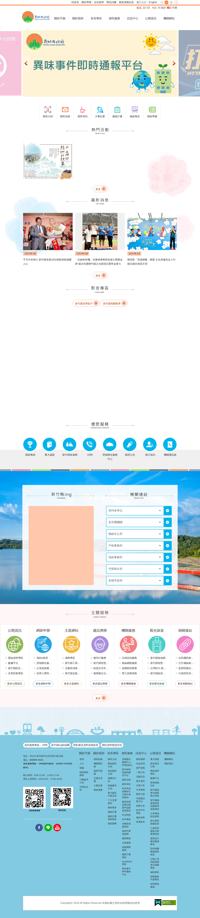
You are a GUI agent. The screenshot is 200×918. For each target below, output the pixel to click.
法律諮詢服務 (129, 658)
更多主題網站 (71, 683)
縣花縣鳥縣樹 (84, 773)
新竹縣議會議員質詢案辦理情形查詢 (154, 804)
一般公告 (140, 772)
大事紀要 (98, 785)
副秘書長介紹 (112, 787)
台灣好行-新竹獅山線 (159, 668)
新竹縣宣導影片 (84, 303)
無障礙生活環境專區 (102, 673)
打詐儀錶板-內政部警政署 (187, 663)
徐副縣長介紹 (112, 772)
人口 (82, 763)
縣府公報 (140, 794)
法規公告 (140, 785)
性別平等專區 (140, 811)
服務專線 (126, 838)
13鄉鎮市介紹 (84, 781)
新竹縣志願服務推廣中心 (74, 673)
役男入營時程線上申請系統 (45, 673)
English (153, 2)
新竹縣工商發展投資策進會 (74, 663)
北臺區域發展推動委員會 (74, 668)
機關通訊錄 (98, 765)
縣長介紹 (112, 759)
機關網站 (169, 18)
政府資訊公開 (154, 765)
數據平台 (13, 663)
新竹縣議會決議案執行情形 (154, 793)
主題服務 (126, 842)
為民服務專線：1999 (36, 745)
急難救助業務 (129, 668)
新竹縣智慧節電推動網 (102, 663)
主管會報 (140, 789)
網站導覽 (86, 2)
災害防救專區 (15, 673)
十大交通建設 (112, 801)
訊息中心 (132, 18)
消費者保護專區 (126, 825)
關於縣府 (78, 18)
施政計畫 (112, 812)
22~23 (146, 7)
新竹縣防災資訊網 (17, 668)
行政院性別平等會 (187, 673)
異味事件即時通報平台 (126, 871)
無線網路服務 (129, 663)
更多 (97, 189)
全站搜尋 (99, 2)
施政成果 (140, 817)
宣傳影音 (140, 822)
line (48, 824)
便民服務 (114, 18)
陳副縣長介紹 (112, 765)
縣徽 (82, 768)
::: (23, 1)
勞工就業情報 (129, 673)
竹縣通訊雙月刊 (140, 800)
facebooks (39, 824)
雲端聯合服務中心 (45, 663)
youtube (57, 824)
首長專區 (96, 18)
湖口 (169, 7)
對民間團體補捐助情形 (154, 851)
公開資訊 (150, 18)
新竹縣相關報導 (112, 303)
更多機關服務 (128, 683)
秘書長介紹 (112, 779)
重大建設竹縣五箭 (112, 794)
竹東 (174, 7)
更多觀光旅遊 (156, 683)
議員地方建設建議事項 (154, 841)
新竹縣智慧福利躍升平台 (126, 772)
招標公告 (140, 806)
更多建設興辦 (100, 683)
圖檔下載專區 (126, 856)
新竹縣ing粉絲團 (60, 745)
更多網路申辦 (43, 683)
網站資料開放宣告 (112, 745)
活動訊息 (140, 776)
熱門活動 (140, 768)
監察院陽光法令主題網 (187, 668)
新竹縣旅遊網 (157, 658)
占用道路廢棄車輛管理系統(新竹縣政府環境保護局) (45, 668)
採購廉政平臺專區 (154, 878)
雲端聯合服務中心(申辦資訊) (127, 762)
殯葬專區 (70, 658)
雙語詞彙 (111, 2)
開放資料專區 (15, 658)
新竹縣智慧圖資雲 (154, 822)
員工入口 (141, 2)
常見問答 (126, 815)
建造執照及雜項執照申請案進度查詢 (126, 806)
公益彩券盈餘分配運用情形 (154, 831)
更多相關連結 (185, 683)
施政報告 (112, 807)
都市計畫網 (99, 658)
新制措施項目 (154, 784)
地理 (82, 759)
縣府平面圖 (98, 772)
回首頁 (75, 2)
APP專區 (126, 819)
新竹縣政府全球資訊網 (36, 17)
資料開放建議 (154, 885)
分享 (176, 2)
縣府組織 (98, 759)
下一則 (174, 63)
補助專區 (154, 872)
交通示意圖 (98, 779)
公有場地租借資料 (154, 815)
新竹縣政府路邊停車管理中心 (159, 673)
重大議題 (154, 759)
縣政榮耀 (112, 823)
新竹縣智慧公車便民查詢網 (159, 663)
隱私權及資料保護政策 (85, 745)
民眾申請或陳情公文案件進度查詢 (126, 793)
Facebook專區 (127, 862)
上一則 (26, 63)
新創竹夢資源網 (126, 832)
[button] (100, 63)
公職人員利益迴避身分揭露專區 (154, 863)
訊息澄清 (140, 763)
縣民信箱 (126, 779)
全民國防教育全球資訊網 (187, 658)
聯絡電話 (168, 763)
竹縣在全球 (84, 788)
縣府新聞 (140, 759)
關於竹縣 (59, 18)
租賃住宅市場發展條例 (102, 668)
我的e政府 (42, 658)
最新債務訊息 (126, 2)
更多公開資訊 (14, 683)
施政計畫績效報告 (112, 817)
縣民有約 (126, 784)
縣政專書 (98, 790)
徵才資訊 (140, 781)
